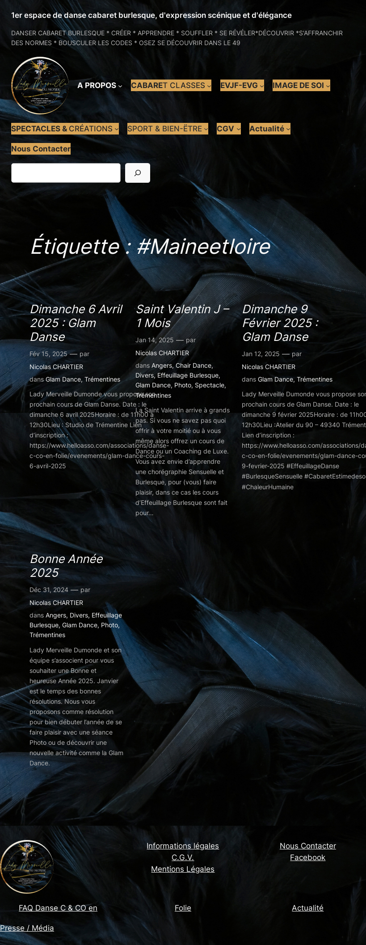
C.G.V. (183, 857)
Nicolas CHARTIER (56, 366)
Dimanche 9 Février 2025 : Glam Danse (280, 323)
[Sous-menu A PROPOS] (120, 85)
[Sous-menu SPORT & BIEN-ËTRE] (206, 128)
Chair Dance (193, 365)
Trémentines (102, 379)
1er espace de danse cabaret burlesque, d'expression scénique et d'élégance (151, 15)
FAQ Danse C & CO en (58, 907)
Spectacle (209, 385)
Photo (182, 385)
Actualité (308, 907)
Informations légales (183, 845)
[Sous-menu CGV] (238, 128)
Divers (144, 375)
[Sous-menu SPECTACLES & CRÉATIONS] (116, 128)
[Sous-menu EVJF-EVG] (262, 85)
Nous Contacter (308, 845)
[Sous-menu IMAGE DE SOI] (328, 85)
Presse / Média (27, 928)
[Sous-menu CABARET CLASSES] (209, 85)
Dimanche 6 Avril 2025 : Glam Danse (75, 323)
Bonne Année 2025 (65, 566)
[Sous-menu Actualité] (288, 128)
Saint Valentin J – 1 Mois (181, 316)
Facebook (307, 857)
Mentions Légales (183, 869)
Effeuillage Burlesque (188, 375)
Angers (161, 365)
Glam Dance (63, 379)
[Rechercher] (137, 172)
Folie (183, 907)
